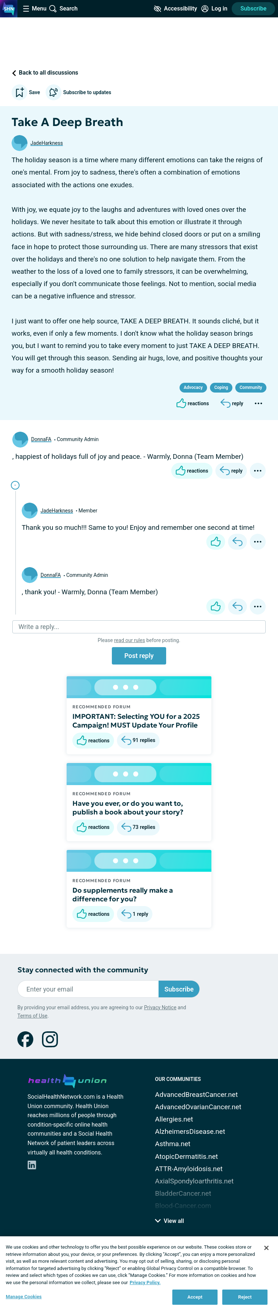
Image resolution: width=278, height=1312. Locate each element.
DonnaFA (41, 439)
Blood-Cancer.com (183, 1206)
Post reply (138, 655)
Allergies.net (174, 1119)
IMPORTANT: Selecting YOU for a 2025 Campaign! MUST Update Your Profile (136, 720)
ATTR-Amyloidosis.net (189, 1169)
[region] (139, 1274)
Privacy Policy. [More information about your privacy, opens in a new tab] (145, 1282)
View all (169, 1220)
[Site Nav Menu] (35, 8)
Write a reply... (38, 626)
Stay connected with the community (82, 969)
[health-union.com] (67, 1079)
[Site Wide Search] (63, 8)
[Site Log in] (214, 8)
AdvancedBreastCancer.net (196, 1094)
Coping (221, 387)
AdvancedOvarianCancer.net (198, 1107)
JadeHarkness (46, 143)
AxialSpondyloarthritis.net (194, 1181)
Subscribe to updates (78, 92)
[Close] (266, 1248)
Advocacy (193, 387)
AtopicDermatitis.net (186, 1156)
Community (251, 387)
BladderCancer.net (183, 1193)
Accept (195, 1297)
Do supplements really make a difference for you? (122, 894)
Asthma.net (172, 1144)
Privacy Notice (160, 1007)
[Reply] (232, 403)
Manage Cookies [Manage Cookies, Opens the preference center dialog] (24, 1296)
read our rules (129, 640)
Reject (245, 1297)
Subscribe (253, 8)
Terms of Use (32, 1016)
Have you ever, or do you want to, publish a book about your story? (128, 807)
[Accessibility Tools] (175, 8)
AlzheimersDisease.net (190, 1131)
